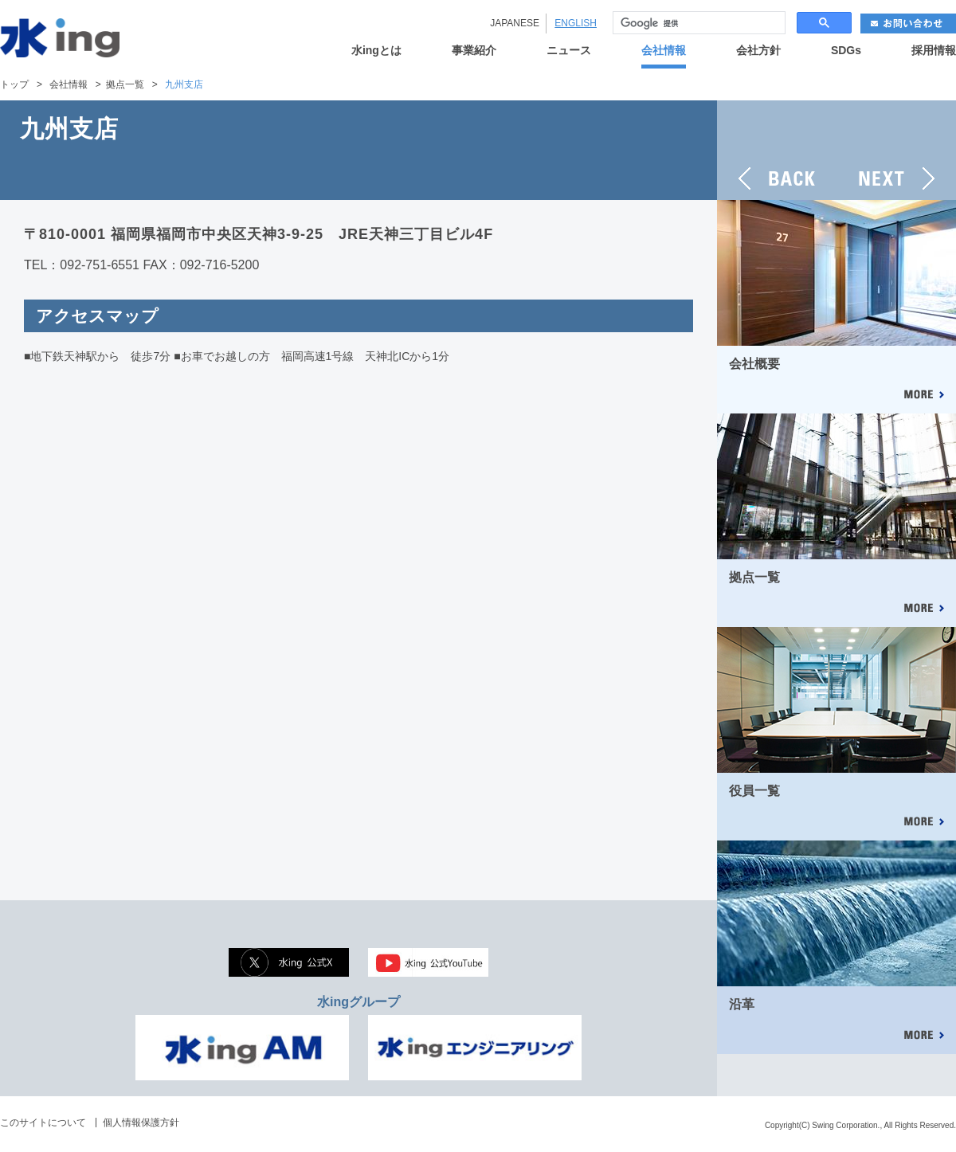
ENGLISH (575, 23)
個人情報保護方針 (141, 1122)
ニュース (569, 51)
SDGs (846, 51)
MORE (923, 396)
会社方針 (758, 51)
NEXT (896, 150)
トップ (14, 84)
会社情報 (663, 51)
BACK (776, 150)
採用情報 (933, 51)
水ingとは (376, 51)
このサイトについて (43, 1122)
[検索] (697, 23)
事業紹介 (474, 51)
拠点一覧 (125, 84)
